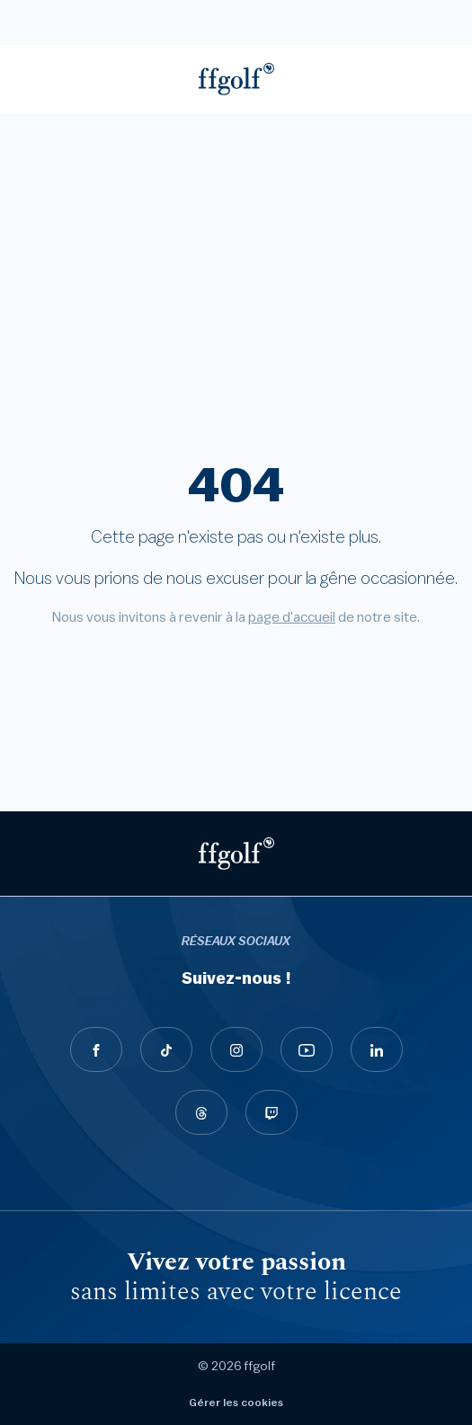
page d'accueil (291, 617)
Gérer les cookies (236, 1402)
